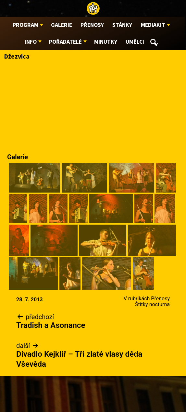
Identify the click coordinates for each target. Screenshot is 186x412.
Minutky (105, 42)
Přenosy (92, 25)
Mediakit (153, 25)
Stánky (122, 25)
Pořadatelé (65, 42)
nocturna (159, 304)
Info (31, 42)
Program (25, 25)
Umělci (135, 42)
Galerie (61, 25)
